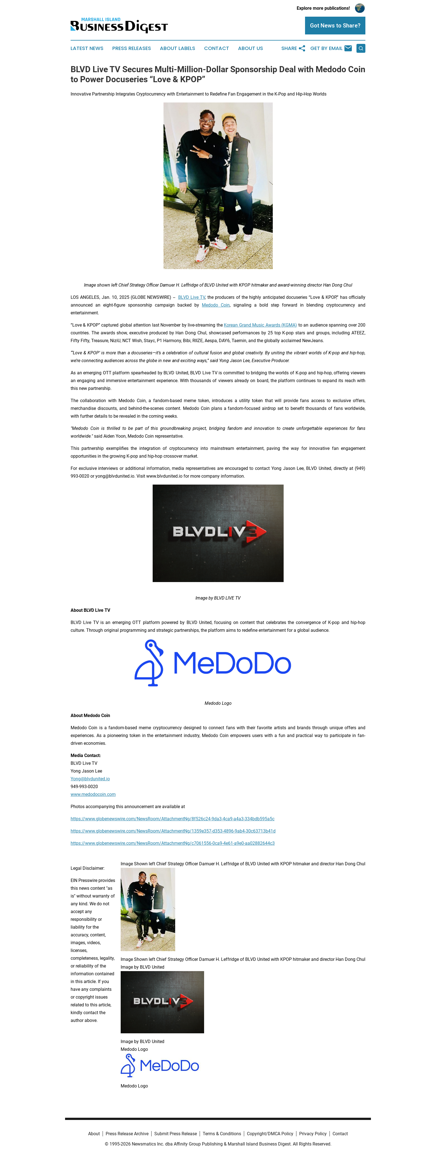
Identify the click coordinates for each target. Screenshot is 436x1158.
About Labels (177, 48)
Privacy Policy (313, 1133)
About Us (250, 48)
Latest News (87, 48)
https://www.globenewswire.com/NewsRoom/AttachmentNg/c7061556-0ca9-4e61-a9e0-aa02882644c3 (173, 843)
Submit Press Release (175, 1133)
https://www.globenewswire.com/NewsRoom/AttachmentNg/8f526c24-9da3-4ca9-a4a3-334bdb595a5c (172, 818)
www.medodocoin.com (93, 794)
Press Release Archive (127, 1133)
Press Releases (131, 48)
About (94, 1133)
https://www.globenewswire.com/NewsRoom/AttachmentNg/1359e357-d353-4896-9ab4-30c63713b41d (173, 831)
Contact (216, 48)
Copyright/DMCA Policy (270, 1133)
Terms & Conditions (222, 1133)
